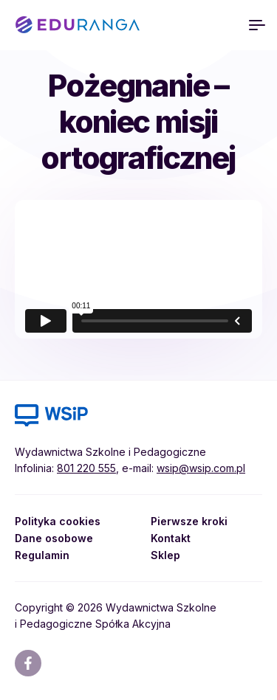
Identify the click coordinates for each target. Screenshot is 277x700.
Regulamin (42, 555)
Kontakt (171, 538)
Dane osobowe (54, 538)
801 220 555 (86, 468)
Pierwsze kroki (189, 521)
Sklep (165, 555)
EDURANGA (78, 25)
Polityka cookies (57, 521)
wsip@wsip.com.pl (201, 468)
